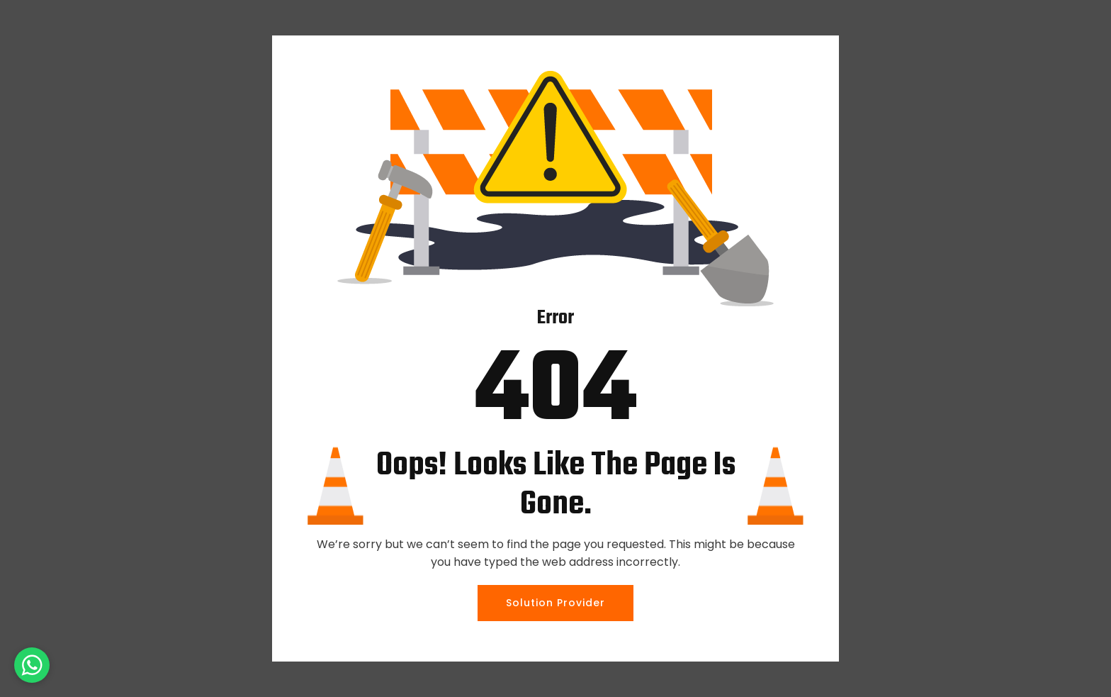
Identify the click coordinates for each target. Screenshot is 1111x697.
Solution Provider (555, 603)
